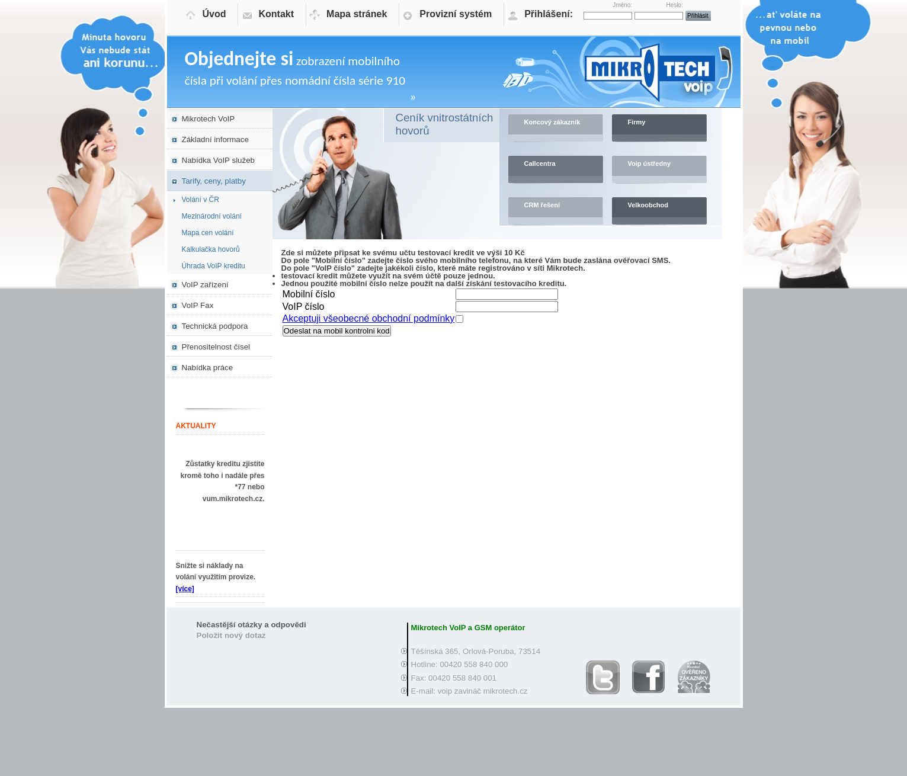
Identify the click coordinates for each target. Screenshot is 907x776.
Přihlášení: (548, 14)
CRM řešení (542, 205)
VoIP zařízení (205, 284)
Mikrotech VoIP (208, 118)
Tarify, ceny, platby (214, 181)
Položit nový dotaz (231, 635)
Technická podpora (215, 326)
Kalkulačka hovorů (211, 249)
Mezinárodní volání (212, 216)
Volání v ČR (200, 199)
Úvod (214, 14)
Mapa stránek (356, 14)
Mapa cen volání (208, 233)
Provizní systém (455, 14)
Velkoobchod (648, 205)
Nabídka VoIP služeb (218, 160)
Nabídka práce (207, 367)
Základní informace (215, 139)
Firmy (637, 122)
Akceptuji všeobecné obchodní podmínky (369, 318)
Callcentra (540, 163)
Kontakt (276, 14)
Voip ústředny (649, 163)
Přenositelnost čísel (216, 346)
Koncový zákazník (552, 122)
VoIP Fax (198, 305)
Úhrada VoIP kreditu (213, 266)
